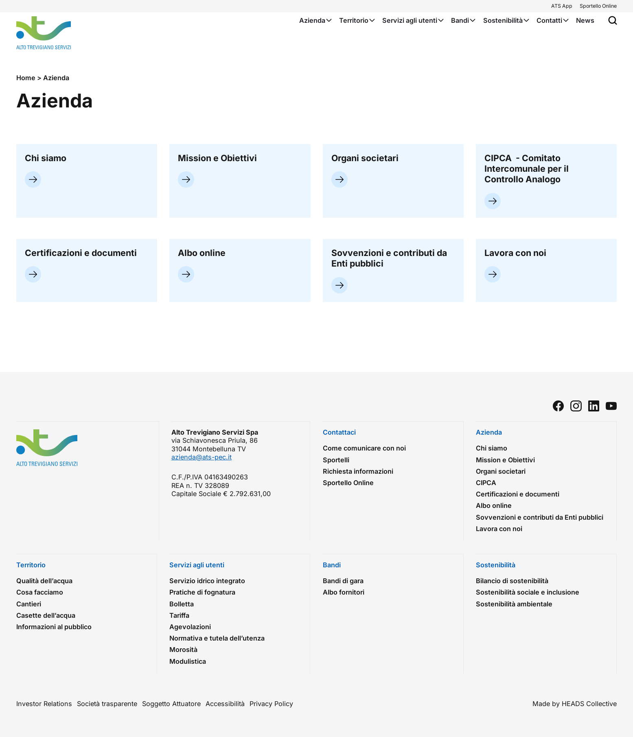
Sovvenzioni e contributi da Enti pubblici (539, 517)
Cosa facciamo (39, 592)
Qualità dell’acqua (44, 581)
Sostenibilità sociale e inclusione (529, 592)
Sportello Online (598, 6)
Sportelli (336, 460)
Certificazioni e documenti (517, 494)
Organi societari (501, 471)
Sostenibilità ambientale (516, 604)
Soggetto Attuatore (171, 704)
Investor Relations (44, 704)
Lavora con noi (501, 529)
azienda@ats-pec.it (201, 457)
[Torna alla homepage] (43, 32)
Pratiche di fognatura (202, 592)
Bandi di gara (345, 581)
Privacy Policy (271, 704)
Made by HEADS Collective (574, 704)
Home (25, 78)
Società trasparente (107, 704)
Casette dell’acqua (45, 615)
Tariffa (179, 615)
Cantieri (30, 604)
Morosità (183, 649)
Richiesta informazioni (358, 471)
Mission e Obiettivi (505, 460)
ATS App (561, 6)
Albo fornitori (343, 592)
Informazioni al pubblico (54, 627)
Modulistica (187, 661)
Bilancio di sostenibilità (512, 581)
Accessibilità (225, 704)
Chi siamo (491, 448)
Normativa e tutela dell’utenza (217, 638)
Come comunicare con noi (364, 448)
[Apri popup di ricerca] (613, 20)
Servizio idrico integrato (207, 581)
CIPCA (486, 483)
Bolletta (181, 604)
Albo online (494, 505)
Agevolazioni (190, 627)
